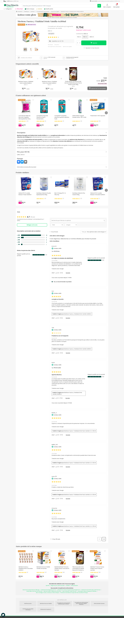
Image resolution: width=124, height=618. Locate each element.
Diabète (68, 585)
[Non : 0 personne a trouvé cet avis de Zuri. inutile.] (62, 318)
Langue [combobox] (71, 225)
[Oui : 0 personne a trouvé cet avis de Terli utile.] (58, 353)
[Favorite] (33, 100)
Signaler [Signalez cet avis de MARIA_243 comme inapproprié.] (68, 467)
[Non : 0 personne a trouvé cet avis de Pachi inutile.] (61, 398)
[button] (107, 5)
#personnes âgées (67, 46)
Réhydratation (74, 585)
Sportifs (47, 585)
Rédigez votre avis (32, 225)
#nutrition (56, 44)
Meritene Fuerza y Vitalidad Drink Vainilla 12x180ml (77, 314)
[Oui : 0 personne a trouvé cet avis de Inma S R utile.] (58, 273)
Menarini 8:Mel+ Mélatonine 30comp (52, 591)
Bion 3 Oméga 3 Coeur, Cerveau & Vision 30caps (47, 592)
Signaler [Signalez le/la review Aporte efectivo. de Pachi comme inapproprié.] (67, 398)
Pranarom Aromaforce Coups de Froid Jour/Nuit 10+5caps (74, 592)
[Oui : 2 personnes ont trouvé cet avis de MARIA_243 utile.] (58, 466)
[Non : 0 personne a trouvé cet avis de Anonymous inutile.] (62, 530)
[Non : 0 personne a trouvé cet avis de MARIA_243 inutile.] (62, 466)
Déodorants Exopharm (45, 609)
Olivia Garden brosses (99, 603)
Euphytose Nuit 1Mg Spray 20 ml (48, 590)
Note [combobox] (57, 225)
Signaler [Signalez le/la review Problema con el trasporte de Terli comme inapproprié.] (68, 353)
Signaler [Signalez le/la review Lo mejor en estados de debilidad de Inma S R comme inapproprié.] (68, 273)
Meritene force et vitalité (46, 603)
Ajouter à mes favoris (91, 48)
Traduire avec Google (58, 269)
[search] (99, 6)
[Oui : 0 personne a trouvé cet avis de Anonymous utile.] (58, 530)
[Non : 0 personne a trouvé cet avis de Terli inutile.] (62, 353)
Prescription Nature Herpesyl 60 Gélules (87, 591)
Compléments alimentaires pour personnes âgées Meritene (81, 603)
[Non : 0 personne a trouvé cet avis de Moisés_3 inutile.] (62, 435)
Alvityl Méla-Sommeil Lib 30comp (34, 591)
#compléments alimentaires (54, 46)
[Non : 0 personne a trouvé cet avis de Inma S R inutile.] (62, 273)
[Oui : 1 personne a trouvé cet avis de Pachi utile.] (57, 398)
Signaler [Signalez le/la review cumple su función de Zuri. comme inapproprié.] (68, 318)
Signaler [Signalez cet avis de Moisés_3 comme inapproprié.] (68, 435)
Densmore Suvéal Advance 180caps (31, 590)
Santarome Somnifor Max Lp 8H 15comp (90, 590)
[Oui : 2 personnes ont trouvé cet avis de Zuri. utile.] (58, 318)
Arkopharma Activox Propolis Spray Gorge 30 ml (68, 590)
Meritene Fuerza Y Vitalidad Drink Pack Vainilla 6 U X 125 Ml (80, 431)
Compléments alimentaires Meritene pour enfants (63, 604)
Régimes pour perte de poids (58, 585)
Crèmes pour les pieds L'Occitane (28, 609)
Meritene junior (28, 603)
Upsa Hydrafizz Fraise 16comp (69, 591)
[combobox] (95, 232)
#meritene (50, 44)
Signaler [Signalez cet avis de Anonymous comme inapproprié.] (68, 530)
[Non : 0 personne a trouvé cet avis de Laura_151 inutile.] (62, 498)
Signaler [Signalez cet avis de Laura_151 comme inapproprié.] (68, 498)
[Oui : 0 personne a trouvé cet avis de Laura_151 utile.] (58, 498)
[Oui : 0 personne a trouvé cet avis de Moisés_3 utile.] (58, 435)
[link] (26, 217)
